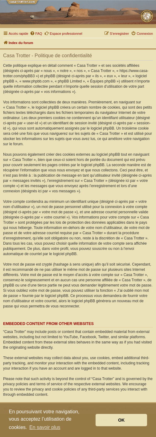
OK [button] (121, 420)
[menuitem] (36, 33)
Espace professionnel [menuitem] (63, 33)
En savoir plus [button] (44, 427)
